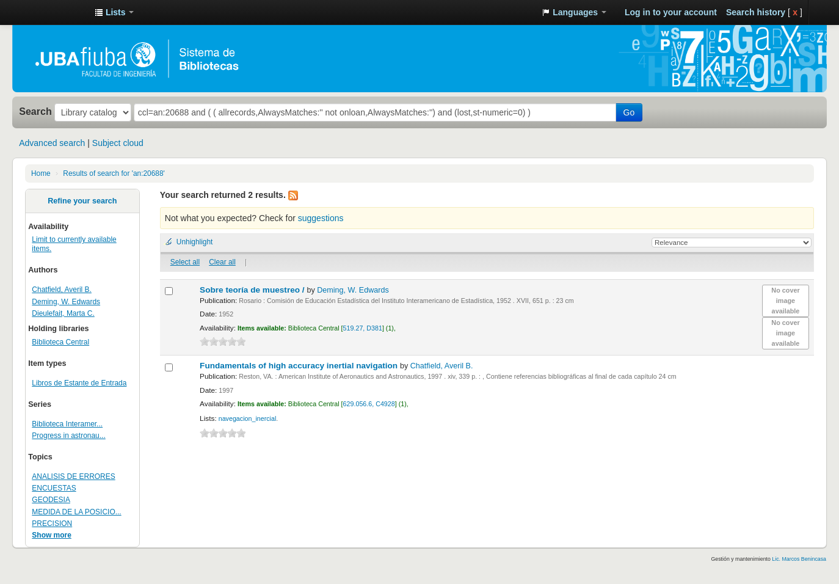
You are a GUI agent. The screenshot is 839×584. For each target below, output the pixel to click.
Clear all (222, 262)
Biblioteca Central (60, 342)
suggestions (321, 218)
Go (629, 112)
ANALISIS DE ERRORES (73, 476)
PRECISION (52, 523)
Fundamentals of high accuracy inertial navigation (300, 365)
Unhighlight (194, 242)
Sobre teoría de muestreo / (253, 289)
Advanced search (52, 143)
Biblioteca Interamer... (67, 424)
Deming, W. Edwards (66, 301)
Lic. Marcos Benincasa (799, 559)
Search (35, 111)
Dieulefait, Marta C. (63, 313)
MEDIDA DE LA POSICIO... (76, 512)
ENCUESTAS (54, 488)
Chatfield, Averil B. (62, 289)
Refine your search (82, 201)
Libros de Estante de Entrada (79, 383)
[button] (114, 12)
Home (41, 173)
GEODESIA (51, 499)
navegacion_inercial (248, 418)
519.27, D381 (362, 328)
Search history (755, 12)
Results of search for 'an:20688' (113, 173)
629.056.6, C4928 (369, 403)
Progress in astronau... (68, 435)
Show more (51, 535)
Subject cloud (117, 143)
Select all (185, 262)
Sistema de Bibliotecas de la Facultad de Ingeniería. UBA (54, 12)
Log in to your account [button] (671, 12)
